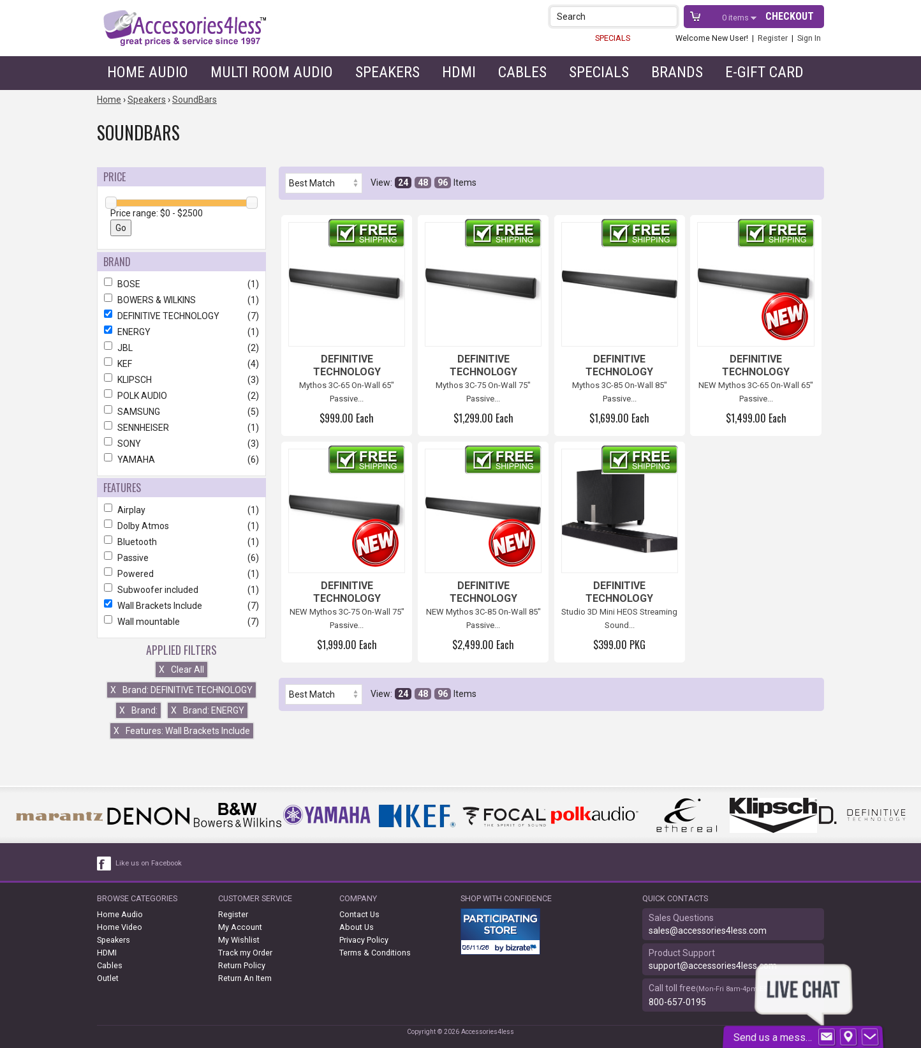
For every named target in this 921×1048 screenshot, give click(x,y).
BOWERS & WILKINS (181, 300)
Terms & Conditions (375, 952)
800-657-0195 (677, 1002)
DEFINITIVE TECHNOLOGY (181, 316)
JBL (181, 347)
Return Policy (241, 965)
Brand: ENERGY (207, 710)
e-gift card (764, 72)
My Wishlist (239, 940)
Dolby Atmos (181, 526)
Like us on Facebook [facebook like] (148, 863)
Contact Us (359, 914)
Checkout (789, 16)
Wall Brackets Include (181, 605)
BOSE (181, 284)
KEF (181, 363)
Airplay (181, 510)
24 (403, 182)
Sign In (809, 38)
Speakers (387, 72)
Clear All (181, 669)
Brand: (138, 710)
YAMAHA (181, 459)
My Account (240, 927)
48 (423, 182)
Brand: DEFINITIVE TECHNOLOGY (181, 690)
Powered (181, 573)
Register (773, 38)
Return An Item (245, 978)
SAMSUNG (181, 411)
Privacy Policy (363, 940)
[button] (669, 16)
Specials (599, 72)
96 (443, 182)
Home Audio (147, 72)
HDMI (459, 72)
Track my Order (245, 952)
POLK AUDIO (181, 395)
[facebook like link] (104, 863)
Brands (677, 72)
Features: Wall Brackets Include (182, 731)
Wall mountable (181, 621)
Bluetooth (181, 541)
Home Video (119, 927)
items (736, 17)
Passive (181, 557)
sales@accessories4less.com (708, 930)
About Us (356, 927)
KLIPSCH (181, 379)
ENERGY (181, 332)
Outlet (108, 978)
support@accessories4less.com (713, 966)
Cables (522, 72)
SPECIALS (612, 38)
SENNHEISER (181, 427)
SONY (181, 443)
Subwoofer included (181, 589)
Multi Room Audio (271, 72)
